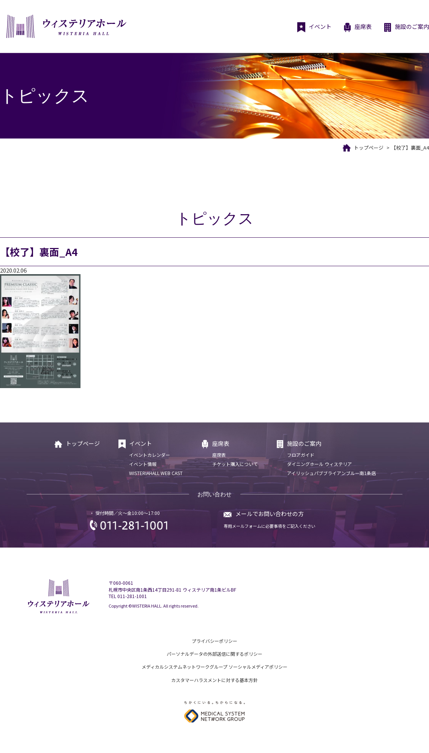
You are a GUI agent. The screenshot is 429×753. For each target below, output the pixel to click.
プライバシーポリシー (214, 641)
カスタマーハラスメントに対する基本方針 (214, 680)
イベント (314, 27)
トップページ (368, 147)
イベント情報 (142, 464)
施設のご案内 (406, 27)
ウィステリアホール (65, 26)
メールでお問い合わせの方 (269, 514)
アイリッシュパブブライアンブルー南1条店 (331, 473)
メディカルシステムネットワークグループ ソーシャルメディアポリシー (214, 666)
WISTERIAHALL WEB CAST (156, 473)
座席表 (357, 27)
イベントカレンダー (149, 454)
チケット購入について (235, 464)
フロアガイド (300, 454)
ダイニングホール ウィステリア (319, 464)
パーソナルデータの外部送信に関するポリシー (214, 653)
